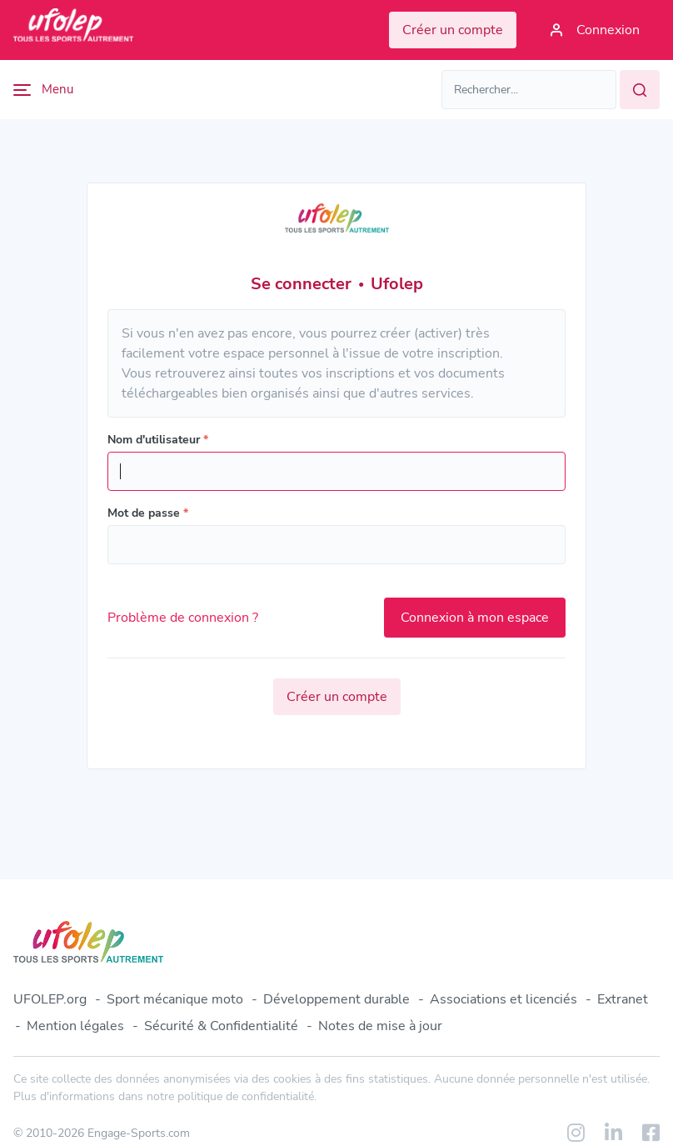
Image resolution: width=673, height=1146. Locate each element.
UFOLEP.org (50, 999)
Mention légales (75, 1026)
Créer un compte (337, 697)
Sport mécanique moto (175, 999)
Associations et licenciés (503, 999)
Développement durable (336, 999)
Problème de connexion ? (182, 617)
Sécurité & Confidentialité (221, 1026)
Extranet (622, 999)
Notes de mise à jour (380, 1026)
